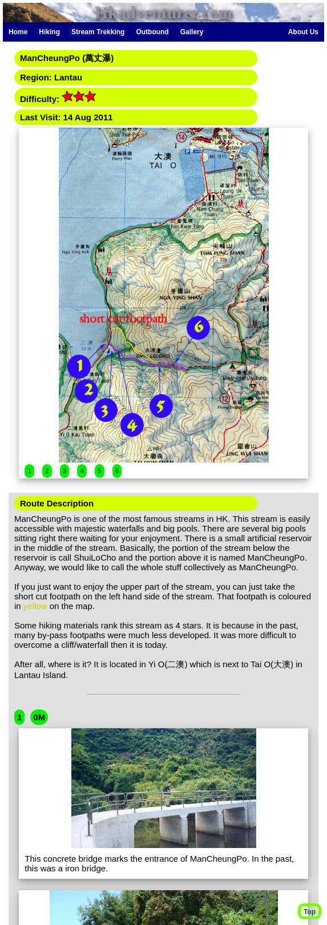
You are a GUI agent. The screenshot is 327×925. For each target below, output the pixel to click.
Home (18, 32)
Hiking (49, 32)
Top (310, 912)
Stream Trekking (97, 32)
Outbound (152, 32)
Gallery (192, 32)
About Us (303, 32)
